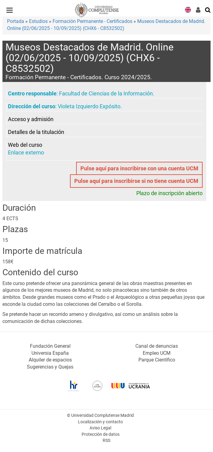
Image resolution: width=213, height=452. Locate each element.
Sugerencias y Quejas (50, 367)
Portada (15, 21)
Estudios (38, 21)
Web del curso (25, 145)
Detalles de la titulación (36, 132)
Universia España (50, 353)
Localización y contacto (100, 421)
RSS (106, 440)
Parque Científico (156, 360)
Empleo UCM (157, 353)
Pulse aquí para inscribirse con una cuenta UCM (139, 168)
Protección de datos (100, 434)
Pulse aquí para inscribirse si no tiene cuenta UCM (136, 181)
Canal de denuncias (156, 346)
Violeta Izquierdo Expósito (89, 106)
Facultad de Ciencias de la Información (106, 94)
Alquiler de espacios (50, 360)
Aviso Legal (100, 428)
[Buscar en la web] (208, 9)
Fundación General (50, 346)
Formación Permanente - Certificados (92, 21)
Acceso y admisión (30, 119)
